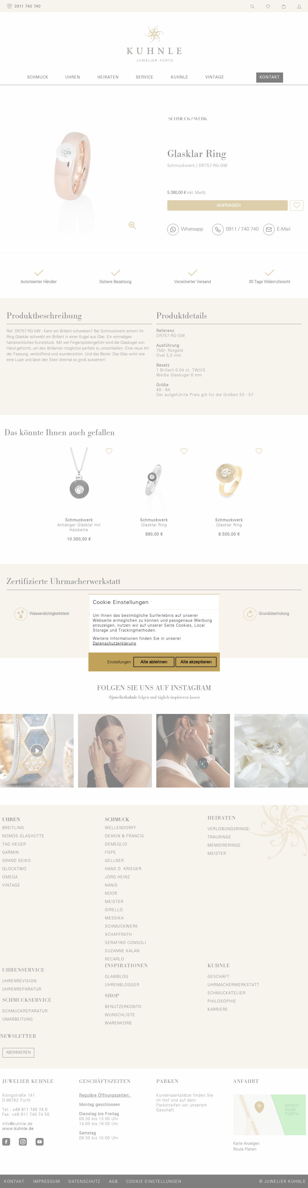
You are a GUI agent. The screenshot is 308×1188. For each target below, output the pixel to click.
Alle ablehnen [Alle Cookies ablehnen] (153, 623)
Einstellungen (119, 623)
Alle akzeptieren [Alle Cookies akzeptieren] (196, 623)
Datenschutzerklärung (114, 605)
